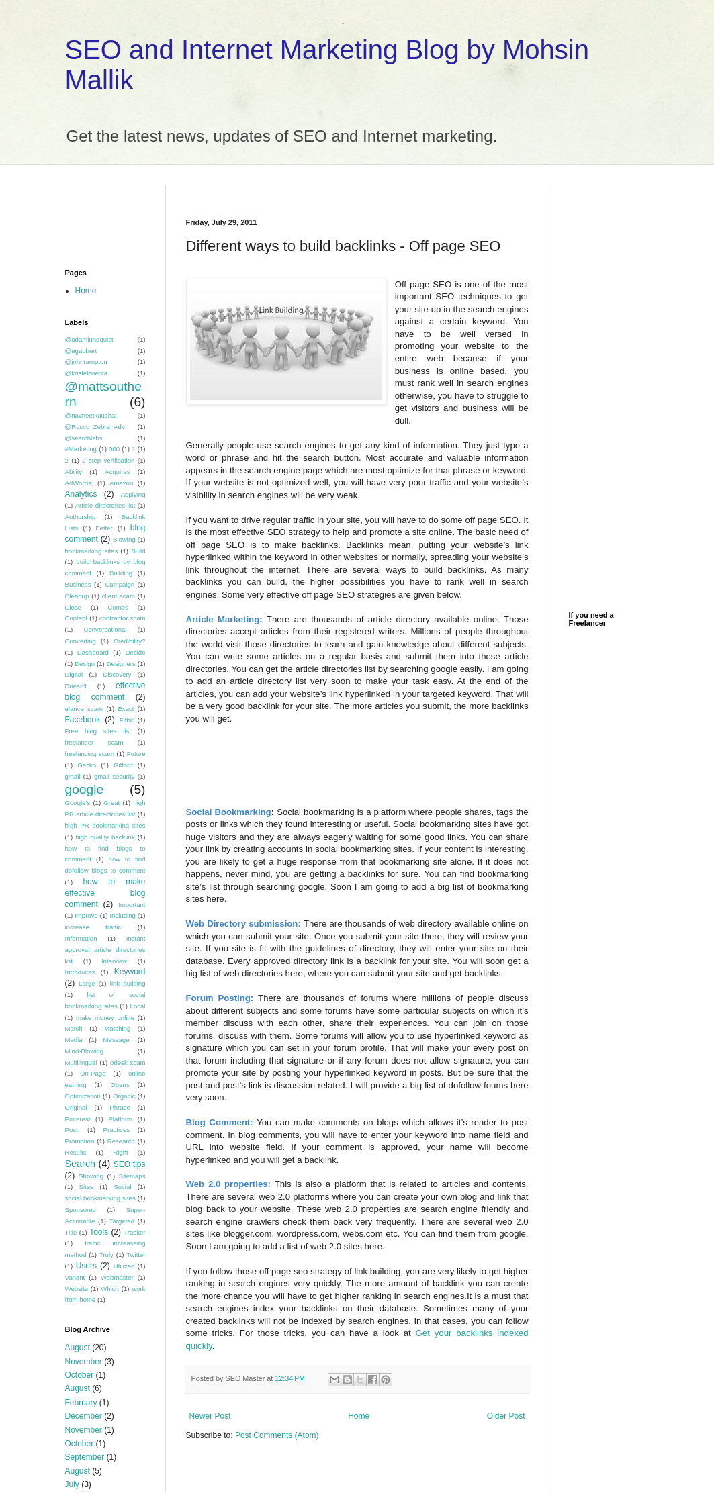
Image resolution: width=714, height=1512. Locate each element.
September (85, 1457)
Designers (121, 663)
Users (86, 1265)
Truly (106, 1254)
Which (110, 1288)
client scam (118, 596)
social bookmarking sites (100, 1198)
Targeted (121, 1221)
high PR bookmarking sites (105, 825)
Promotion (80, 1141)
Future (136, 753)
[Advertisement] (343, 190)
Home (358, 1416)
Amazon (121, 483)
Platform (120, 1119)
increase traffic (93, 927)
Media (74, 1039)
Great (111, 802)
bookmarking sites (91, 551)
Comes (118, 607)
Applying (133, 494)
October (79, 1375)
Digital (74, 674)
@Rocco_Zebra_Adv (95, 426)
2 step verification (108, 460)
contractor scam (122, 618)
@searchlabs (84, 438)
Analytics (81, 494)
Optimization (83, 1096)
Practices (116, 1129)
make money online (105, 1017)
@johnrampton (86, 361)
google (84, 789)
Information (81, 938)
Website (76, 1288)
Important (132, 904)
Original (76, 1107)
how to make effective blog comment (105, 893)
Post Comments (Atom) (277, 1435)
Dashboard (93, 652)
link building (128, 983)
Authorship (80, 516)
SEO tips (130, 1164)
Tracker (134, 1232)
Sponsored (80, 1209)
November (83, 1361)
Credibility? (129, 641)
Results (76, 1152)
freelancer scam (94, 742)
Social (122, 1186)
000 (114, 449)
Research (121, 1141)
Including (122, 915)
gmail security (114, 776)
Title (71, 1232)
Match (74, 1028)
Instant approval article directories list (105, 950)
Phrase (119, 1107)
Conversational (105, 629)
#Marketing (81, 449)
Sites (86, 1186)
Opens (119, 1084)
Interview (114, 961)
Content (76, 618)
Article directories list (105, 505)
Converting (80, 641)
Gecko (86, 765)
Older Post (506, 1416)
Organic (124, 1096)
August (77, 1347)
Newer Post (210, 1416)
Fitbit (127, 720)
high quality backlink (105, 837)
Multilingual (81, 1062)
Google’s (78, 802)
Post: (72, 1129)
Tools (98, 1232)
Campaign (119, 584)
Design (85, 663)
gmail (73, 776)
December (83, 1416)
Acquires (117, 471)
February (81, 1402)
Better (104, 528)
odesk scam (127, 1062)
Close (73, 607)
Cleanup (77, 596)
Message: (117, 1039)
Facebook (83, 719)
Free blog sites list (98, 731)
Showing (91, 1176)
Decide (136, 652)
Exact (126, 708)
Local (138, 1006)
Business (78, 584)
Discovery (117, 674)
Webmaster (117, 1277)
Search (80, 1163)
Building (120, 573)
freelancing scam (89, 753)
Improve (86, 915)
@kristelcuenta (86, 373)
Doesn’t (76, 686)
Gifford (123, 765)
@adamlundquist (89, 339)
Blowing (124, 539)
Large (87, 983)
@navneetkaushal (91, 415)
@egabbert (81, 351)
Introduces (80, 972)
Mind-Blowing (84, 1051)
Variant (75, 1277)
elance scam (84, 708)
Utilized (124, 1266)
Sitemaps (132, 1176)
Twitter (135, 1254)
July (72, 1484)
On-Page (92, 1073)
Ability (74, 471)
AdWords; (79, 483)
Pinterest (78, 1119)
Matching (117, 1028)
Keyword (130, 971)
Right (120, 1152)
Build (138, 551)
